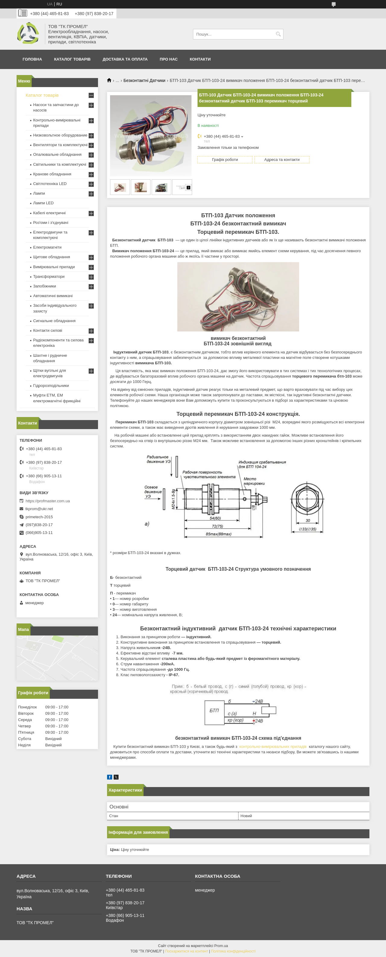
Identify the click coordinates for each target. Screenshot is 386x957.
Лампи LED (43, 203)
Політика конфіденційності (233, 951)
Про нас (169, 59)
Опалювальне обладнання (57, 154)
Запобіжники (44, 286)
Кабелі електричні (49, 213)
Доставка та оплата (125, 59)
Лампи (39, 193)
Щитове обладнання (51, 257)
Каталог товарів (72, 59)
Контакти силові (47, 330)
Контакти (200, 59)
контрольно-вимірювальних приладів (273, 746)
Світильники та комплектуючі (59, 164)
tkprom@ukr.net (39, 509)
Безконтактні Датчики (145, 80)
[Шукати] (278, 34)
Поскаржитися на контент (186, 951)
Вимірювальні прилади (54, 267)
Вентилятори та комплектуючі (60, 145)
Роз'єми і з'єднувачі (50, 222)
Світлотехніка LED (50, 183)
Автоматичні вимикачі (53, 295)
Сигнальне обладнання (54, 320)
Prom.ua (221, 946)
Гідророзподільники (51, 385)
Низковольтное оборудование (60, 135)
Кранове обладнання (52, 174)
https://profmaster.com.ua (48, 501)
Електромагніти (47, 247)
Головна (32, 59)
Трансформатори (49, 276)
